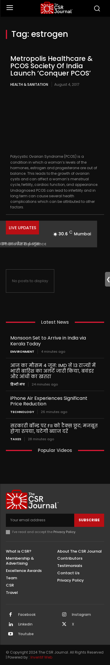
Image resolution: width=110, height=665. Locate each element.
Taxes (15, 439)
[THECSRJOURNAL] (56, 8)
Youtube (26, 634)
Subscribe (89, 519)
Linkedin (25, 624)
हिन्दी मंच (17, 384)
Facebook (26, 614)
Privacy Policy (64, 531)
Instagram (81, 614)
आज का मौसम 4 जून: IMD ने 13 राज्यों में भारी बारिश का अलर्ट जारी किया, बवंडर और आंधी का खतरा (53, 371)
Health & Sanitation (29, 84)
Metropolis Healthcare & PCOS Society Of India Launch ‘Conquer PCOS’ (51, 66)
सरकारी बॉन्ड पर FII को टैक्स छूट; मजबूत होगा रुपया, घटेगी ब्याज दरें (54, 428)
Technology (22, 412)
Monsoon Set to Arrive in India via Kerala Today (48, 341)
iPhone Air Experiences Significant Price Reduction (48, 401)
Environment (22, 351)
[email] (40, 520)
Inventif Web (41, 657)
